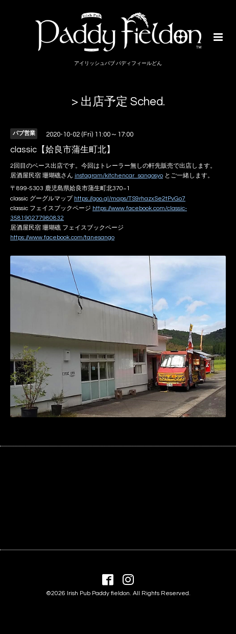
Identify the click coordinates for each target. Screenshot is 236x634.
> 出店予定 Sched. (118, 101)
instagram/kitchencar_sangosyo (119, 175)
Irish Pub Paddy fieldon (98, 593)
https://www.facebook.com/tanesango (62, 237)
